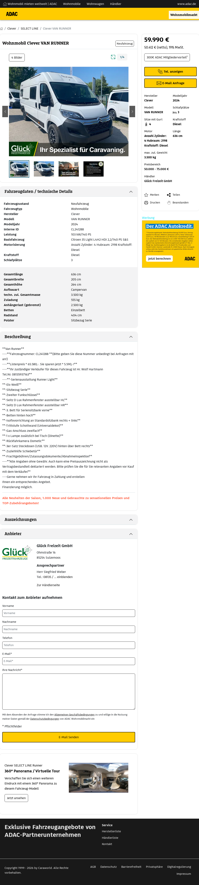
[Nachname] (68, 629)
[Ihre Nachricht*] (68, 692)
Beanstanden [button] (181, 202)
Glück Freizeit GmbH (158, 181)
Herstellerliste (111, 831)
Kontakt (107, 844)
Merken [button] (154, 194)
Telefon (7, 638)
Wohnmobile (80, 209)
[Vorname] (68, 613)
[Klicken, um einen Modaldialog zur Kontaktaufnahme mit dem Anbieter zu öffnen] (170, 83)
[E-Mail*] (68, 661)
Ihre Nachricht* (12, 670)
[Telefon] (68, 645)
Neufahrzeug (80, 204)
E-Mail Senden (69, 737)
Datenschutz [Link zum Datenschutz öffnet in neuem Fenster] (108, 867)
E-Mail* (7, 654)
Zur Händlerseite (48, 585)
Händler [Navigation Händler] (115, 4)
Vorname (8, 606)
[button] (5, 111)
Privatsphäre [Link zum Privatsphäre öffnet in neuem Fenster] (154, 867)
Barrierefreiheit (131, 867)
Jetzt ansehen (16, 798)
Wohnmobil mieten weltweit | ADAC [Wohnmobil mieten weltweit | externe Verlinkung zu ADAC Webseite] (30, 4)
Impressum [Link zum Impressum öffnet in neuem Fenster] (184, 874)
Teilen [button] (176, 194)
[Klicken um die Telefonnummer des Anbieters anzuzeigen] (170, 71)
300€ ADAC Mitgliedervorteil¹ (167, 57)
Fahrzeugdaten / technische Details (38, 191)
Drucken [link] (155, 202)
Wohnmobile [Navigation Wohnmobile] (72, 4)
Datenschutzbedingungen (44, 718)
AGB (93, 867)
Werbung (148, 218)
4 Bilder (16, 58)
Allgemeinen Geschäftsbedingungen (74, 714)
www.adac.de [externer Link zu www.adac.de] (186, 4)
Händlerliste (110, 838)
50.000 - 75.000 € (156, 169)
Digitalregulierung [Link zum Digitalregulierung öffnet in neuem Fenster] (179, 867)
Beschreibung (18, 336)
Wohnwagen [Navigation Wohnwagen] (95, 4)
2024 (74, 224)
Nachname (9, 622)
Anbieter (13, 533)
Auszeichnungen (21, 519)
